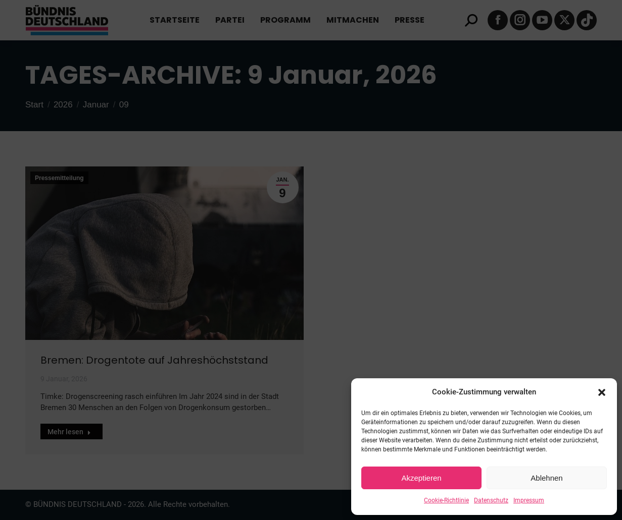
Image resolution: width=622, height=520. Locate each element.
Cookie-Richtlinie (446, 500)
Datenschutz (491, 500)
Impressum (528, 500)
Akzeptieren (421, 478)
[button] (602, 392)
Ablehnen (546, 478)
